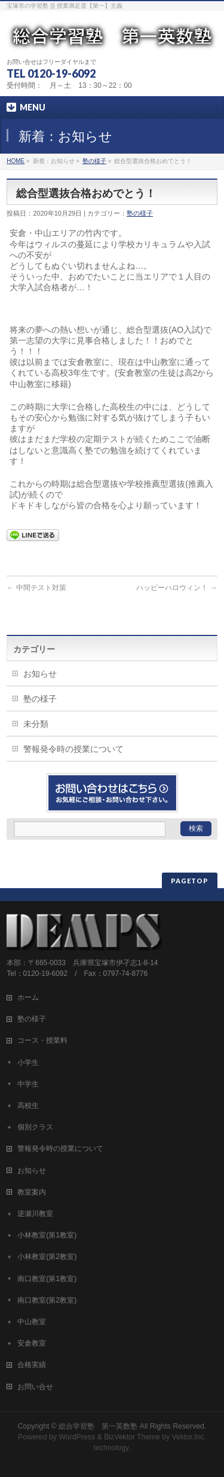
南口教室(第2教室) (46, 1300)
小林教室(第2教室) (46, 1256)
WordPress (77, 1437)
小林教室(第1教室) (46, 1235)
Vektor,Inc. (189, 1437)
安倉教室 (31, 1343)
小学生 (28, 1062)
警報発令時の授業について (73, 749)
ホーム (28, 997)
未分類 (35, 724)
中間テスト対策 (36, 588)
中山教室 (31, 1322)
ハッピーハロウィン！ (176, 588)
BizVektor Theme (132, 1437)
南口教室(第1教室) (46, 1279)
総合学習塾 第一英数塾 (98, 1426)
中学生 (28, 1084)
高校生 (28, 1105)
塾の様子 (94, 161)
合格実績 (31, 1365)
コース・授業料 (42, 1040)
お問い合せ (35, 1387)
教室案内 (31, 1192)
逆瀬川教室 (35, 1213)
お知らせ (40, 673)
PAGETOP (189, 881)
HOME (15, 161)
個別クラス (35, 1127)
